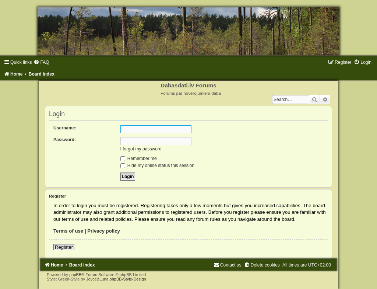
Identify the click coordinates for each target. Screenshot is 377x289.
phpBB (75, 274)
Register (64, 247)
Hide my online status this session (157, 165)
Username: (65, 127)
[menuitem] (41, 62)
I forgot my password (141, 149)
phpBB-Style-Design (128, 279)
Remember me (138, 158)
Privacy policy (103, 231)
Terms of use (68, 231)
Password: (64, 139)
